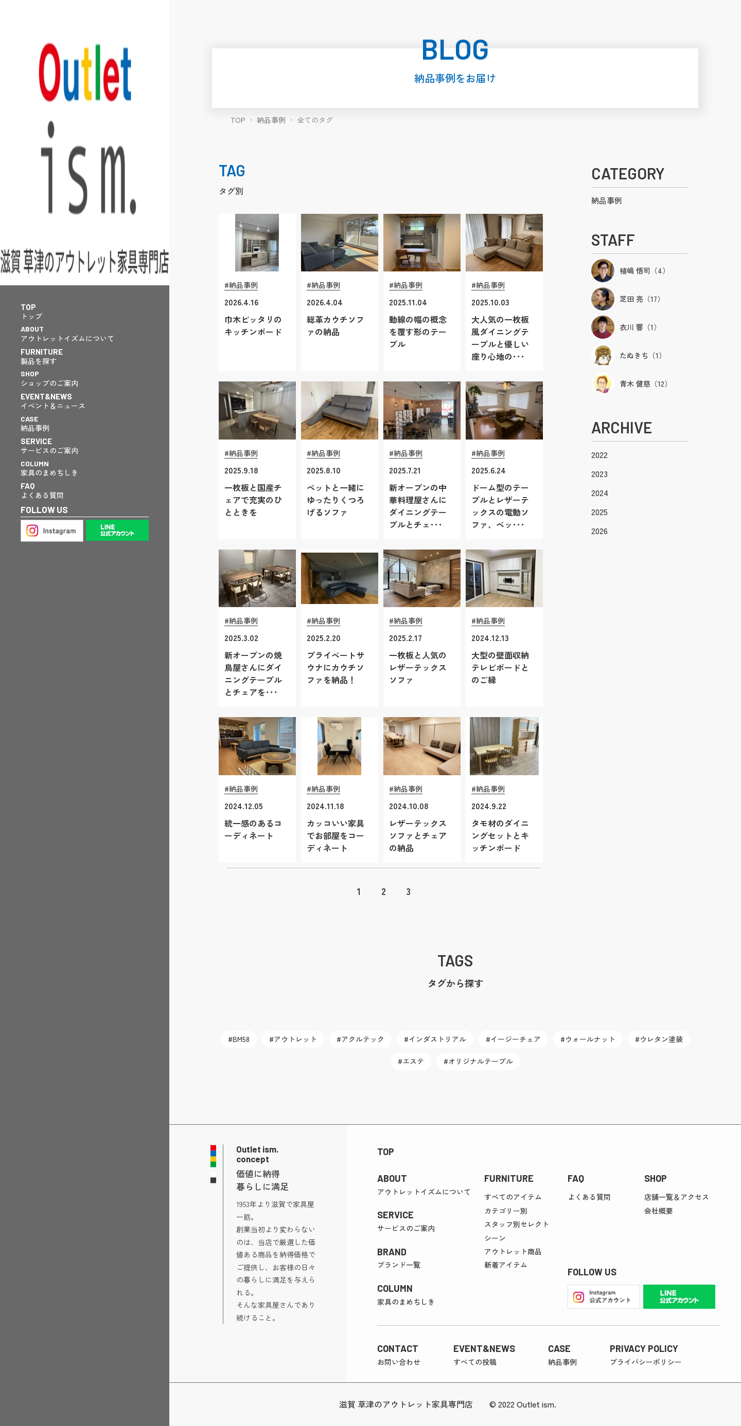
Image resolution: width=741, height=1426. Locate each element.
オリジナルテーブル (480, 1061)
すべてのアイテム (513, 1197)
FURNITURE (509, 1178)
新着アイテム (505, 1264)
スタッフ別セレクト (516, 1224)
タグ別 (231, 191)
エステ (413, 1061)
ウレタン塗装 (661, 1039)
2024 (599, 492)
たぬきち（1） (643, 355)
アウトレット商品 (513, 1251)
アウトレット (295, 1039)
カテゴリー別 (505, 1210)
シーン (495, 1238)
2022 (599, 454)
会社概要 (658, 1210)
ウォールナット (590, 1039)
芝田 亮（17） (642, 299)
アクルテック (362, 1039)
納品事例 (606, 200)
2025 (599, 511)
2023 (599, 473)
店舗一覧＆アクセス (676, 1197)
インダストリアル (437, 1039)
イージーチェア (515, 1039)
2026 (599, 530)
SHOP (655, 1178)
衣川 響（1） (640, 327)
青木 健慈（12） (646, 383)
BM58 (241, 1039)
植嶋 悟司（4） (644, 270)
